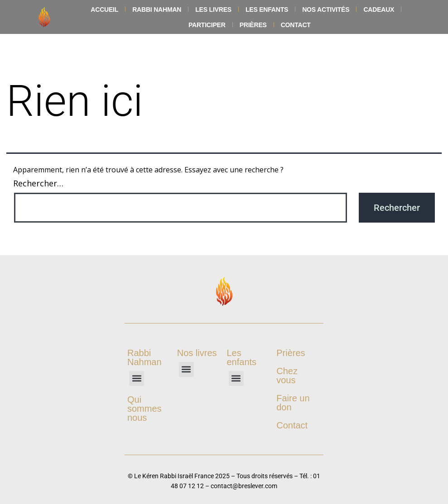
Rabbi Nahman (156, 9)
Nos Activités (325, 9)
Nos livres (197, 353)
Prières (253, 25)
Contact (296, 25)
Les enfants (267, 9)
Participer (207, 25)
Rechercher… (38, 183)
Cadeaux (378, 9)
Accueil (104, 9)
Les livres (213, 9)
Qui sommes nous (144, 409)
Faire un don (292, 402)
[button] (136, 378)
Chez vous (287, 375)
